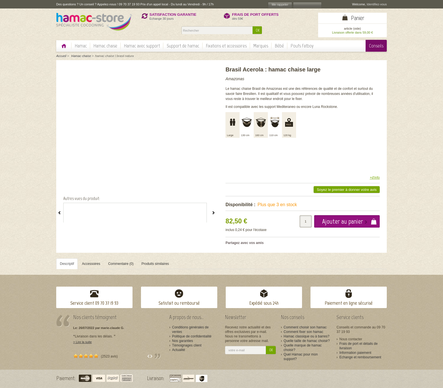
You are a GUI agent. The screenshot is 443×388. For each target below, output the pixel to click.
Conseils (376, 46)
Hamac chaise (105, 46)
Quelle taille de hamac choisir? (307, 341)
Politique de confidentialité (191, 336)
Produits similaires (155, 264)
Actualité (178, 350)
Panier (357, 18)
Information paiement (355, 353)
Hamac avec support (142, 46)
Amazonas (234, 79)
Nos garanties (182, 341)
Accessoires (91, 264)
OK (257, 30)
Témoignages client (186, 345)
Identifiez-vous (377, 4)
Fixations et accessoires (226, 46)
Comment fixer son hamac (303, 332)
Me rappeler (280, 4)
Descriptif (67, 264)
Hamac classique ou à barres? (306, 336)
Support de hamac (183, 46)
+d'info (375, 178)
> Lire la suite (82, 342)
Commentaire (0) (121, 264)
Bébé (279, 46)
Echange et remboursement (360, 357)
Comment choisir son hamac (305, 327)
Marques (260, 46)
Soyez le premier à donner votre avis (347, 190)
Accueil (61, 56)
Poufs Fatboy (302, 46)
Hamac (81, 46)
